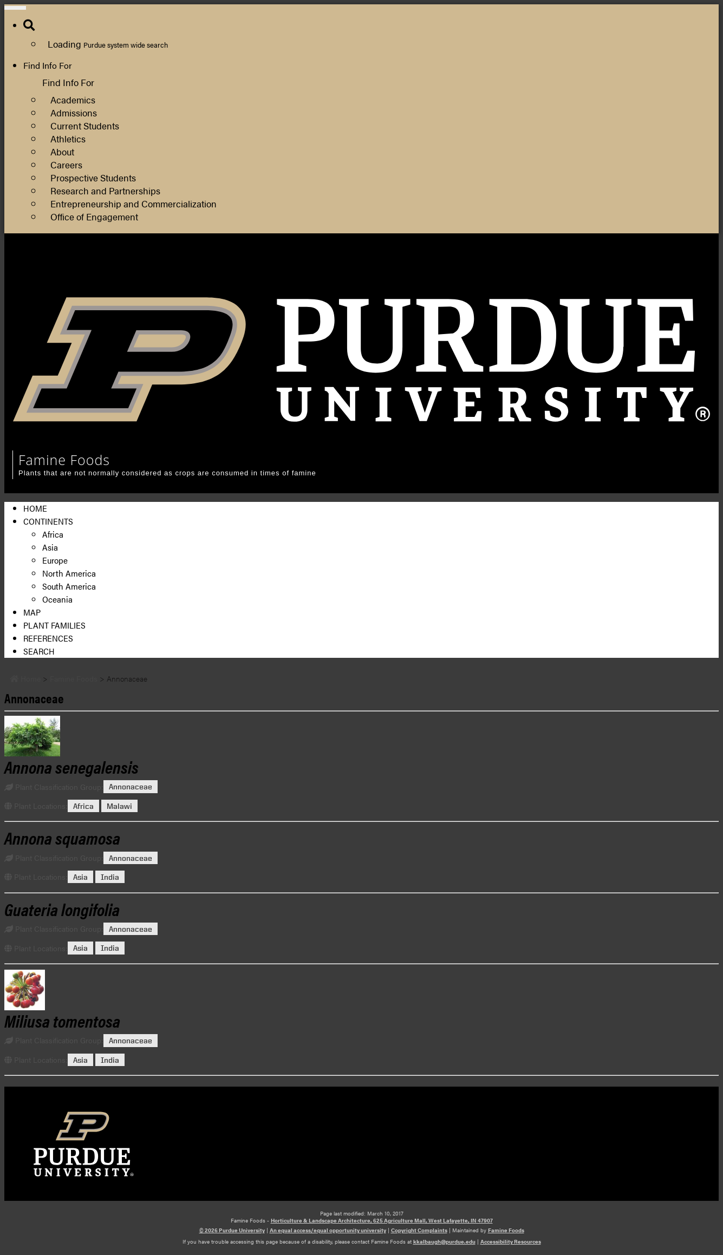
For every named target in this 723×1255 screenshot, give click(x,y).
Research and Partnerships (105, 190)
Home (35, 508)
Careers (66, 164)
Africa (52, 534)
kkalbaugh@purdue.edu (444, 1241)
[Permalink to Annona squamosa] (62, 837)
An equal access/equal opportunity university (328, 1230)
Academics (72, 99)
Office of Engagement (94, 216)
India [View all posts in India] (110, 877)
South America (69, 586)
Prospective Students (93, 177)
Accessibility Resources (510, 1241)
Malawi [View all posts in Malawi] (119, 806)
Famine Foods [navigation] (64, 459)
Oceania (57, 599)
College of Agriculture (537, 268)
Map (32, 612)
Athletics (68, 138)
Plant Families (54, 625)
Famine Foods (506, 1230)
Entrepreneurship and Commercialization (133, 203)
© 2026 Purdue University (232, 1230)
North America (69, 573)
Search (39, 651)
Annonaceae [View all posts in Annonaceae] (130, 787)
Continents (48, 521)
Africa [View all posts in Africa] (83, 806)
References (48, 638)
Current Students (84, 125)
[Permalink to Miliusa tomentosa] (361, 990)
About (62, 151)
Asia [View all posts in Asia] (80, 877)
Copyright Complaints (419, 1230)
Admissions (73, 112)
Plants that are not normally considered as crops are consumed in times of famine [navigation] (167, 473)
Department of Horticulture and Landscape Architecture (602, 280)
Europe (55, 560)
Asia (50, 547)
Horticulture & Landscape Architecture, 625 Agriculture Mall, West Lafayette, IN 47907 (382, 1220)
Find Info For (47, 65)
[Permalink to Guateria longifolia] (62, 909)
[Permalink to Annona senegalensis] (361, 736)
